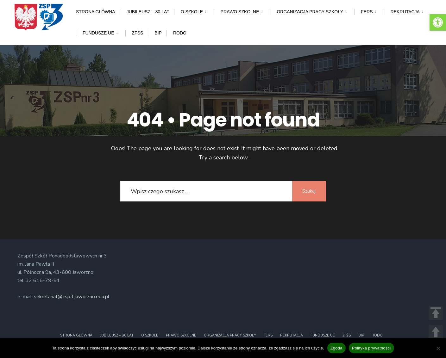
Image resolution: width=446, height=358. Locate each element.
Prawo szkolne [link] (240, 11)
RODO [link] (179, 32)
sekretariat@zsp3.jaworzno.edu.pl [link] (71, 296)
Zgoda (336, 348)
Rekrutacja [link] (405, 11)
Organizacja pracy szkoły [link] (310, 11)
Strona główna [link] (95, 11)
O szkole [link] (192, 11)
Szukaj (308, 191)
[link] (438, 22)
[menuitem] (194, 10)
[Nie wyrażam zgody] (438, 348)
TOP (436, 313)
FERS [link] (367, 11)
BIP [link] (158, 32)
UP (436, 332)
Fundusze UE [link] (98, 32)
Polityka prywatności (371, 348)
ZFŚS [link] (137, 32)
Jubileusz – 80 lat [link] (148, 11)
